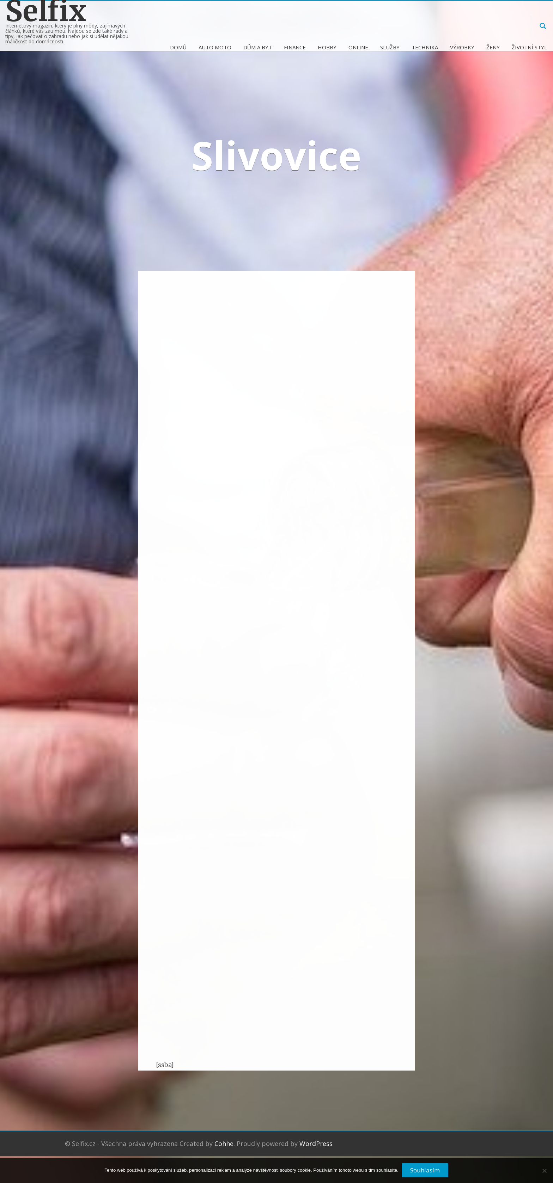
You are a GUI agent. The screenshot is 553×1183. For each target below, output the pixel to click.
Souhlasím (425, 1170)
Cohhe (223, 1143)
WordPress (316, 1143)
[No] (544, 1173)
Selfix (45, 11)
